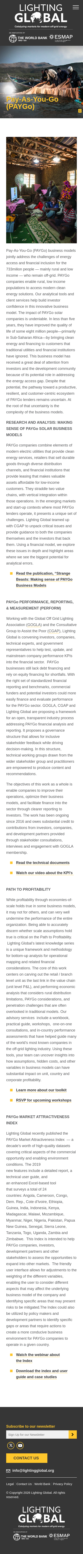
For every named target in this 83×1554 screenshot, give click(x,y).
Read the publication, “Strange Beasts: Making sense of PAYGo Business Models (44, 579)
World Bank (42, 1484)
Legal (10, 1484)
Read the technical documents (43, 863)
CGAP (54, 631)
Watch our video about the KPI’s (45, 873)
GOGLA (34, 625)
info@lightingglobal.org (33, 1470)
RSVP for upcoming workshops (43, 1100)
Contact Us (26, 1458)
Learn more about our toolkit (41, 1090)
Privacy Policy (62, 1484)
